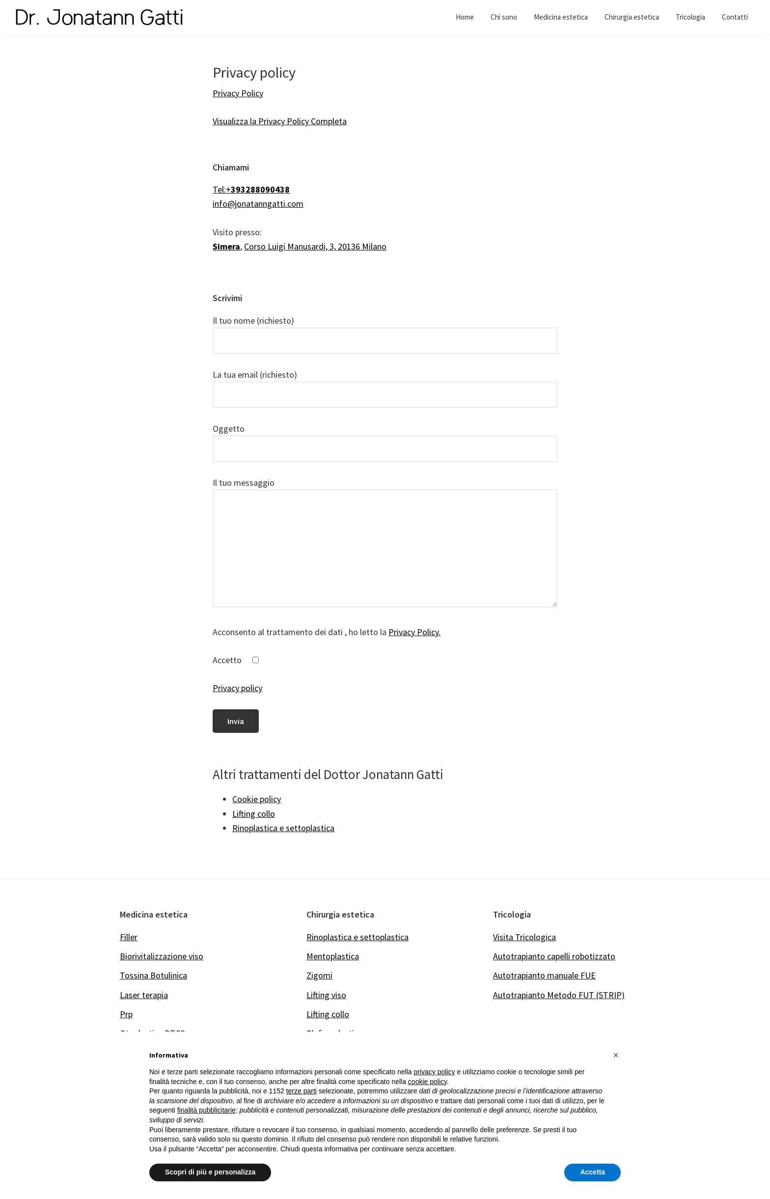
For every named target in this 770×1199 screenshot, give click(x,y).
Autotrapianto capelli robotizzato (554, 956)
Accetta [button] (592, 1172)
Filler (129, 937)
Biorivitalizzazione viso (161, 956)
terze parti (301, 1091)
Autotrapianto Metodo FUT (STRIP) (559, 995)
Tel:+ (251, 189)
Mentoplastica (332, 956)
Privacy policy (237, 688)
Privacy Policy (238, 93)
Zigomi (319, 975)
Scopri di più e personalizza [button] (210, 1172)
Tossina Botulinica (153, 975)
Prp (126, 1014)
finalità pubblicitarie (206, 1110)
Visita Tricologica (524, 937)
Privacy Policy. (414, 632)
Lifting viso (326, 995)
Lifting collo (327, 1014)
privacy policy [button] (434, 1072)
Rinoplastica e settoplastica (357, 937)
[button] (616, 1055)
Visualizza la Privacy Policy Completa (280, 121)
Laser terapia (144, 995)
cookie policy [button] (427, 1082)
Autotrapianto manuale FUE (544, 975)
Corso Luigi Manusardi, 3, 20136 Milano (315, 246)
